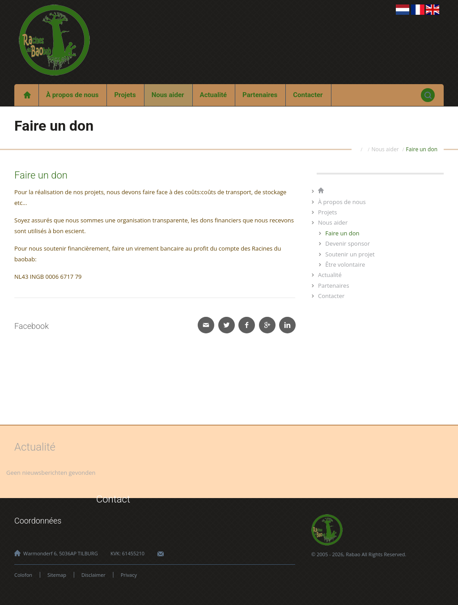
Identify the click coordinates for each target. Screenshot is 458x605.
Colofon (23, 574)
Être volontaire (345, 264)
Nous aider (168, 95)
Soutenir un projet (349, 254)
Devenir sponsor (347, 243)
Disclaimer (93, 574)
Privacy (129, 574)
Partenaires (259, 95)
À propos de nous (72, 95)
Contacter (307, 95)
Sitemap (56, 574)
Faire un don (421, 149)
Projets (125, 95)
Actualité (213, 95)
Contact (113, 499)
